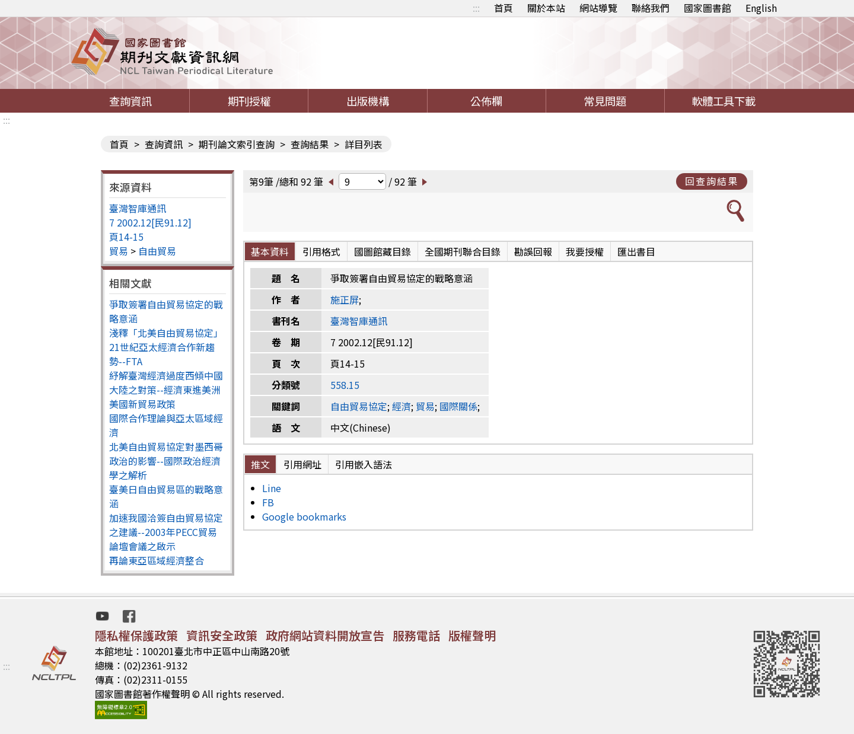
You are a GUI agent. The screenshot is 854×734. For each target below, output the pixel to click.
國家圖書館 (707, 8)
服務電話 (416, 635)
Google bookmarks (304, 516)
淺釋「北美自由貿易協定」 (166, 332)
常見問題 (605, 100)
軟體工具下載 (724, 100)
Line (271, 488)
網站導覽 (598, 8)
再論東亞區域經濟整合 (156, 560)
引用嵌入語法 (363, 464)
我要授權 (585, 251)
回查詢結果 (711, 181)
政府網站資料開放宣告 (325, 635)
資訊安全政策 (221, 635)
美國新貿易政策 (142, 404)
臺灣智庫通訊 (137, 208)
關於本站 (546, 8)
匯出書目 (636, 251)
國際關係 (458, 406)
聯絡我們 (651, 8)
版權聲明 (472, 635)
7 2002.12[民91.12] (150, 222)
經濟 (401, 406)
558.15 (344, 385)
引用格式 (321, 251)
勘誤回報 (533, 251)
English (761, 8)
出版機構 (367, 100)
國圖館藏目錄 (382, 251)
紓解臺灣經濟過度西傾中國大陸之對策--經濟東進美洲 (166, 382)
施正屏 (344, 299)
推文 (260, 464)
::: (476, 8)
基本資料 (270, 251)
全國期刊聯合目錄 (463, 251)
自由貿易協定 (358, 406)
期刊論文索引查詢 (237, 144)
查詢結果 (310, 144)
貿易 (118, 251)
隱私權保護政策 (136, 635)
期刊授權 (249, 100)
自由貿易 (157, 251)
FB (268, 502)
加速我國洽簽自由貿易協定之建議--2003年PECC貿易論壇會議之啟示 (166, 531)
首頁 (503, 8)
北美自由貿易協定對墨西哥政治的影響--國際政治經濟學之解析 (166, 460)
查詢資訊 (130, 100)
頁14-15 (126, 236)
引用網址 (302, 464)
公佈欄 (486, 100)
